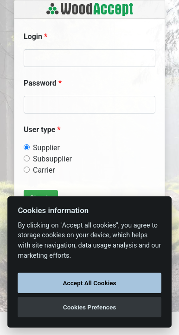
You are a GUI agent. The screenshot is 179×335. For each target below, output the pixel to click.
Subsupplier (52, 158)
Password (40, 83)
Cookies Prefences (89, 307)
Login (33, 36)
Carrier (44, 170)
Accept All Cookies (89, 283)
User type (39, 129)
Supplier (46, 147)
